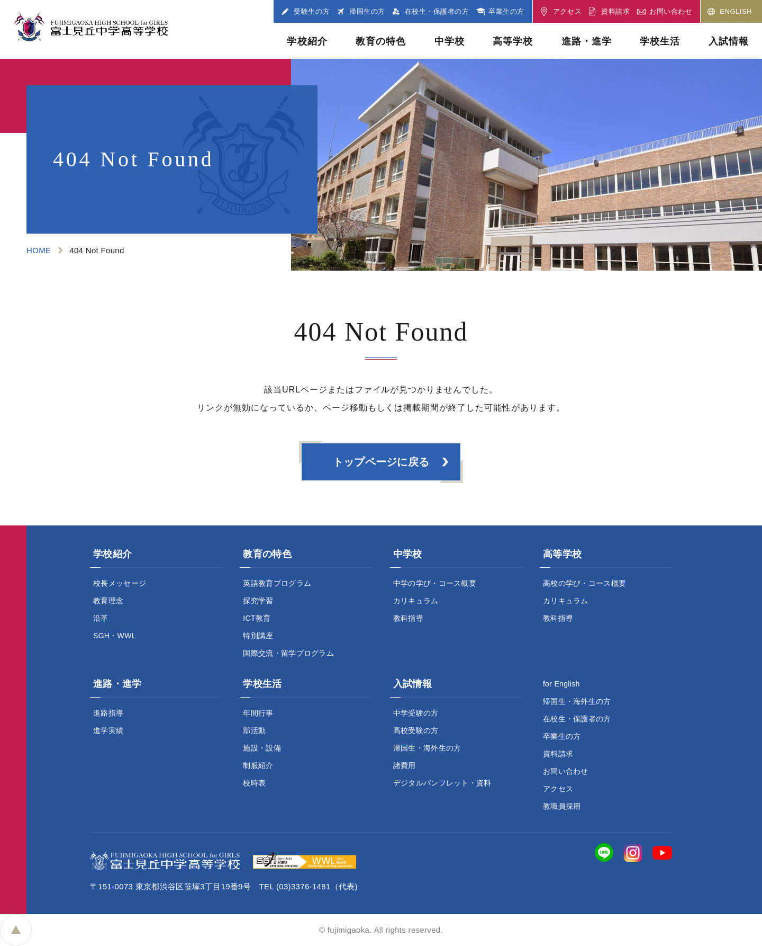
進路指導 (108, 713)
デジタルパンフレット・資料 (442, 783)
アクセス (558, 788)
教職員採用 (562, 806)
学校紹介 (307, 41)
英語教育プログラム (277, 583)
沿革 (100, 618)
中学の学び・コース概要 (435, 583)
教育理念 (108, 600)
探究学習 (258, 600)
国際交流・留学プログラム (288, 653)
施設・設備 (262, 748)
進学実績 (108, 730)
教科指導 (408, 618)
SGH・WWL (114, 635)
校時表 (254, 783)
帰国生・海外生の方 (427, 748)
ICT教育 (256, 618)
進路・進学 (586, 41)
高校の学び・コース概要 (585, 583)
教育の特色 (381, 41)
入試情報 (729, 41)
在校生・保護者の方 (577, 719)
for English (561, 684)
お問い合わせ (565, 771)
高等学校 (513, 41)
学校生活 (660, 41)
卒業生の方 (562, 736)
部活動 (254, 730)
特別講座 (258, 635)
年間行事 (258, 713)
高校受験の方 (416, 730)
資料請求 (558, 753)
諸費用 (404, 765)
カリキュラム (416, 600)
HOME (38, 250)
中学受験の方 (416, 713)
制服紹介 (258, 765)
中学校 (449, 41)
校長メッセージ (119, 583)
